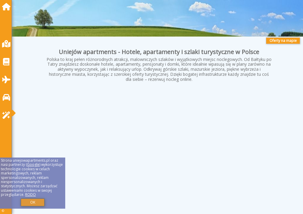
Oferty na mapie (283, 40)
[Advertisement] (159, 136)
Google (33, 164)
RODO (30, 194)
